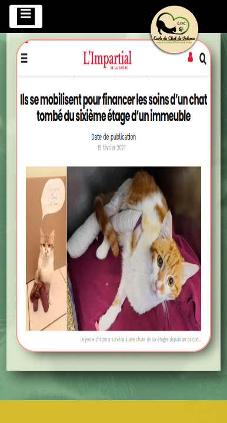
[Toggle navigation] (25, 16)
